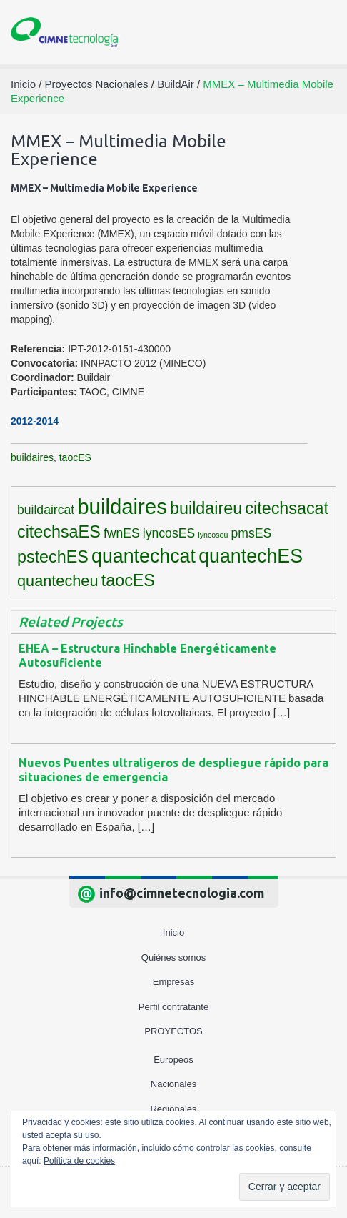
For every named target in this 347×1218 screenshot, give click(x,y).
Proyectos (173, 1031)
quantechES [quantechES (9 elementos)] (250, 556)
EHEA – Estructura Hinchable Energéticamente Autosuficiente (147, 655)
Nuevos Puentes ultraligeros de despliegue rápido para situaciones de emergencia (173, 769)
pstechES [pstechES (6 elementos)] (53, 557)
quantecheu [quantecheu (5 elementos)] (58, 581)
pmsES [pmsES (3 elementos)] (251, 533)
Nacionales (173, 1084)
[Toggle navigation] (319, 32)
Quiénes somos (173, 957)
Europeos (173, 1059)
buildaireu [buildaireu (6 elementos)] (206, 508)
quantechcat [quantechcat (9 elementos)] (143, 556)
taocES (75, 457)
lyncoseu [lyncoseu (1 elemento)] (213, 534)
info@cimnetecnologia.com (181, 893)
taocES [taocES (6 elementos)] (128, 580)
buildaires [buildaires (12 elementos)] (122, 506)
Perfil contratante (173, 1006)
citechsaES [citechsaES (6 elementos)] (59, 532)
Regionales (173, 1109)
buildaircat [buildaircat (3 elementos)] (45, 509)
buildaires (32, 457)
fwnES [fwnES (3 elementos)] (122, 533)
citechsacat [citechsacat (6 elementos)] (286, 508)
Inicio (173, 932)
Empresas (174, 981)
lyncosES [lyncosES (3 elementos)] (169, 533)
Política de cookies (79, 1161)
